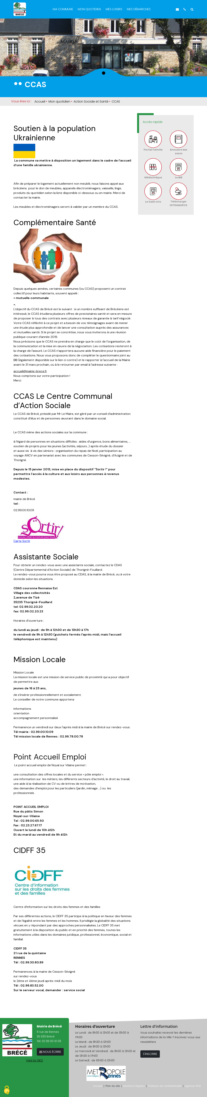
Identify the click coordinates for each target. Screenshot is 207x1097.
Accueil (39, 101)
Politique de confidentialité (165, 1086)
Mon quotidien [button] (90, 9)
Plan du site (113, 1086)
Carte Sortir (21, 541)
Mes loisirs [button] (114, 9)
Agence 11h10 (193, 1086)
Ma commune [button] (63, 9)
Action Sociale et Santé (91, 101)
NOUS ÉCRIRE (51, 1052)
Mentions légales (134, 1086)
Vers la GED (34, 1060)
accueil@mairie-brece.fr (30, 371)
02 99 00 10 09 (51, 1041)
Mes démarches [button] (139, 9)
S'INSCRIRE (150, 1054)
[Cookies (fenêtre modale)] (6, 1090)
